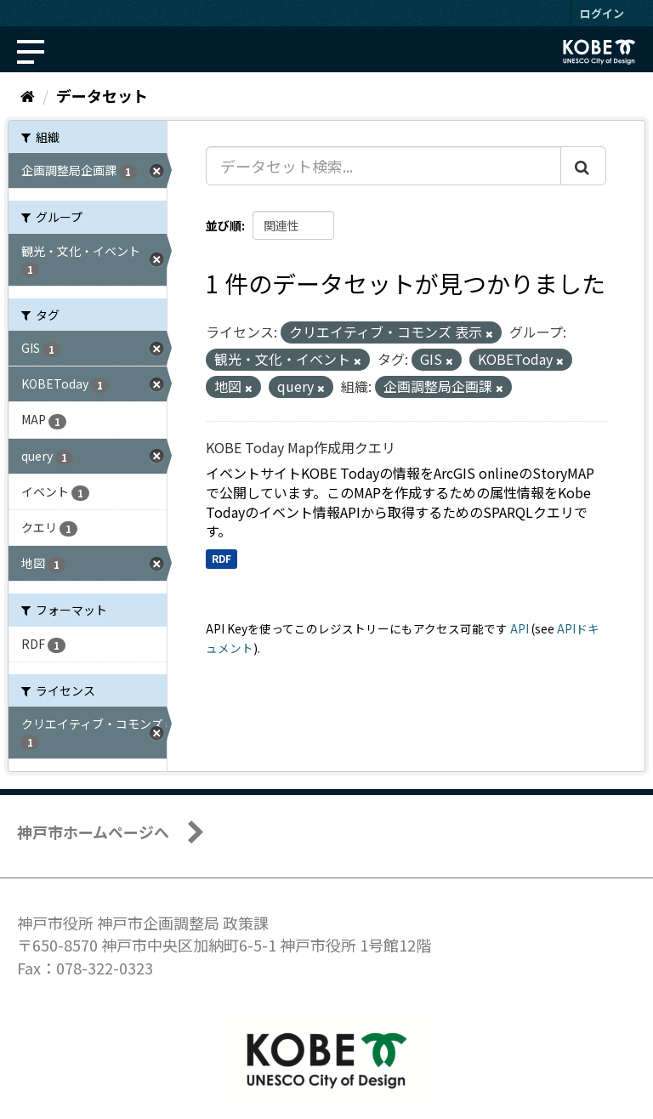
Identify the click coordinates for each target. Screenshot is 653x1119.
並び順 (223, 225)
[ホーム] (27, 95)
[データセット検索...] (383, 165)
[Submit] (583, 165)
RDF (221, 558)
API (519, 628)
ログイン (602, 13)
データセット (102, 95)
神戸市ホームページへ (93, 832)
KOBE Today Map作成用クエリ (300, 447)
